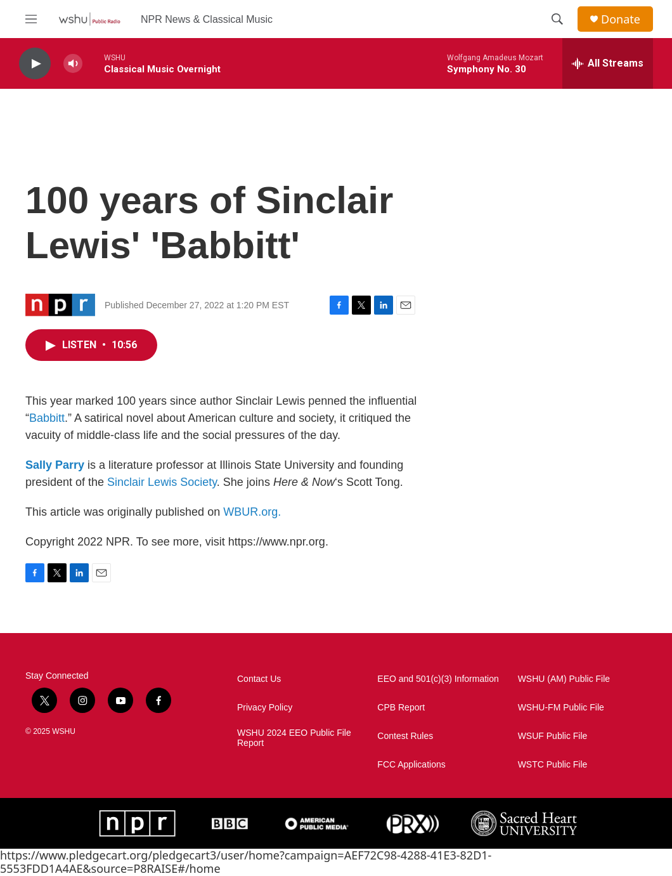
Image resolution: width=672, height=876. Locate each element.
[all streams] (607, 63)
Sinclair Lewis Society (162, 482)
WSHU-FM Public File (561, 707)
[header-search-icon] (557, 19)
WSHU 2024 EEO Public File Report (294, 738)
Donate (620, 19)
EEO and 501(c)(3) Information (437, 679)
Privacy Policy (264, 707)
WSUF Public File (553, 736)
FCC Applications (411, 764)
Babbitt (47, 418)
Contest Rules (405, 736)
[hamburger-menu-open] (31, 19)
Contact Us (259, 679)
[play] (35, 63)
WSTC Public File (553, 764)
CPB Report (401, 707)
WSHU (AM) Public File (564, 679)
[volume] (73, 63)
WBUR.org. (252, 512)
